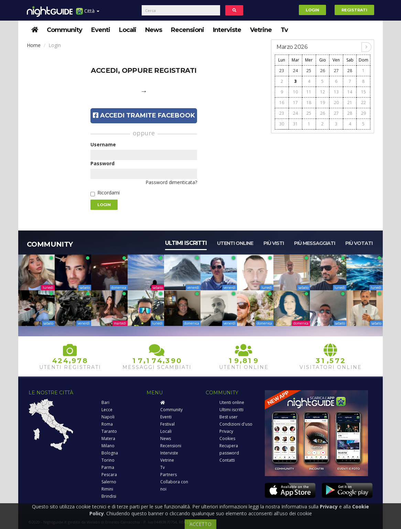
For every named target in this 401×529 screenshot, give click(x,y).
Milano (108, 446)
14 (349, 92)
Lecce (106, 410)
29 (363, 113)
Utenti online (235, 243)
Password (102, 163)
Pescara (109, 474)
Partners (168, 474)
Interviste (227, 30)
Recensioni (187, 30)
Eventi (100, 30)
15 (363, 92)
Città (87, 14)
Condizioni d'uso (235, 424)
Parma (107, 467)
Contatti (227, 460)
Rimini (107, 489)
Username (103, 144)
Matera (108, 438)
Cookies (227, 438)
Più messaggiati (314, 243)
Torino (108, 460)
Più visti (273, 243)
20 (336, 102)
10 (295, 92)
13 (336, 92)
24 (295, 71)
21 (349, 102)
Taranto (109, 431)
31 (295, 124)
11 (308, 92)
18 (308, 102)
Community (64, 30)
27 (336, 71)
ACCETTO (200, 524)
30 (281, 124)
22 (363, 102)
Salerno (108, 482)
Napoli (108, 417)
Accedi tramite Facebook (144, 115)
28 (349, 71)
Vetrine (261, 30)
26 (322, 71)
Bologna (109, 453)
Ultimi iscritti (186, 243)
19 (322, 102)
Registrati (354, 10)
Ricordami (108, 192)
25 (308, 71)
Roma (107, 424)
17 (295, 102)
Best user (228, 417)
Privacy (226, 431)
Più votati (358, 243)
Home (34, 45)
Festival (167, 424)
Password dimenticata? (171, 182)
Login (312, 10)
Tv (284, 30)
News (153, 30)
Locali (127, 30)
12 (322, 92)
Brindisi (108, 496)
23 (281, 71)
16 (281, 102)
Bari (105, 402)
